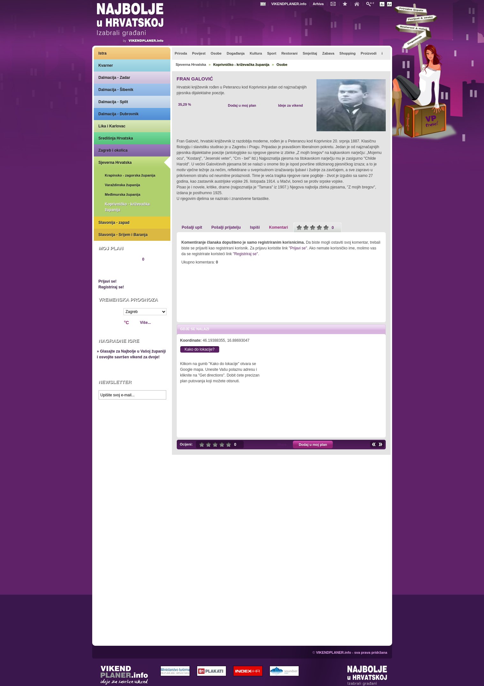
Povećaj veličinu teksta (389, 4)
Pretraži (371, 3)
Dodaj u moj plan (242, 105)
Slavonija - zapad (114, 222)
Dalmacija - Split (113, 102)
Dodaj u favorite (346, 3)
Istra (103, 53)
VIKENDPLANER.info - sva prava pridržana (351, 652)
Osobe (281, 64)
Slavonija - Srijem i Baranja (123, 234)
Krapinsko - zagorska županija (130, 175)
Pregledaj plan (118, 270)
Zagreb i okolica (113, 150)
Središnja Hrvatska (116, 138)
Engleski (264, 4)
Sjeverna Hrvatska (115, 162)
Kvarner (106, 65)
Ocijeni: (186, 444)
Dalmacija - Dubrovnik (119, 114)
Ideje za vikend (290, 105)
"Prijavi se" (298, 248)
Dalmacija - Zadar (114, 77)
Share (282, 444)
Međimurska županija (122, 194)
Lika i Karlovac (112, 126)
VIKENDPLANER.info (288, 4)
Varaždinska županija (122, 185)
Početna (358, 3)
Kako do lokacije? (199, 349)
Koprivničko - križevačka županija (127, 207)
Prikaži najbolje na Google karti (132, 440)
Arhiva (318, 4)
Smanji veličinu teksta (382, 4)
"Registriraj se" (245, 254)
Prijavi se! (108, 281)
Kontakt (334, 3)
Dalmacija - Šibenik (116, 90)
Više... (145, 322)
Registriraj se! (111, 287)
